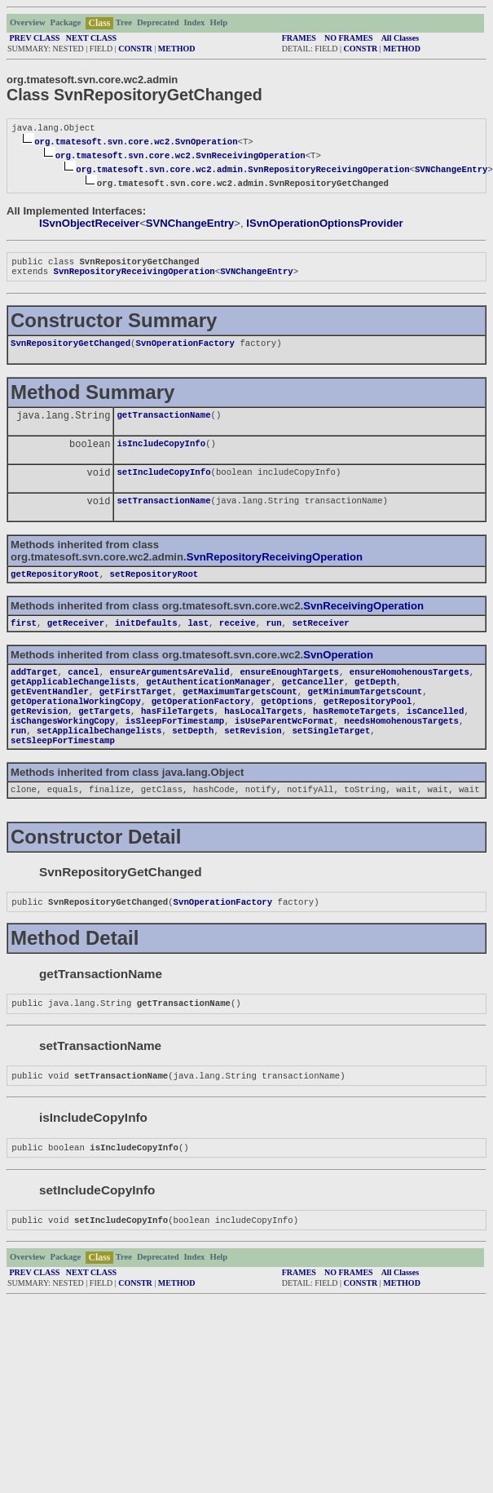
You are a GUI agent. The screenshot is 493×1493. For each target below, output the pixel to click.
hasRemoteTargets (354, 735)
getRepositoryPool (368, 723)
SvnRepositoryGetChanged (70, 349)
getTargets (104, 735)
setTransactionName (163, 513)
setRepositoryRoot (154, 588)
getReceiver (75, 639)
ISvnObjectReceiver (89, 225)
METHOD (177, 48)
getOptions (287, 723)
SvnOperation (338, 671)
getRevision (39, 735)
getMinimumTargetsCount (365, 712)
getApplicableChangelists (73, 701)
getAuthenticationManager (208, 701)
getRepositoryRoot (55, 588)
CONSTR (135, 48)
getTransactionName (163, 422)
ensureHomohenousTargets (409, 689)
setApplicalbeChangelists (99, 758)
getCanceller (313, 701)
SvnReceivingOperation (363, 620)
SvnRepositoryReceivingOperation (133, 275)
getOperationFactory (201, 723)
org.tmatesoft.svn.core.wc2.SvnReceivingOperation (180, 156)
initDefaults (146, 639)
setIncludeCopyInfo (163, 483)
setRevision (252, 758)
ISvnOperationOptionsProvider (324, 225)
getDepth (375, 701)
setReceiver (320, 639)
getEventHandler (50, 712)
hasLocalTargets (263, 735)
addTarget (34, 689)
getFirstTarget (136, 712)
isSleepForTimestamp (174, 746)
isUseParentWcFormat (284, 746)
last (198, 639)
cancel (83, 689)
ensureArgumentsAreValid (170, 689)
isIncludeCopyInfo (161, 453)
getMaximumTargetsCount (240, 712)
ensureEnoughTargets (289, 689)
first (24, 639)
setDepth (192, 758)
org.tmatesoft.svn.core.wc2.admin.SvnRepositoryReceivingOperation (242, 170)
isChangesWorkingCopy (63, 746)
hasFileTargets (177, 735)
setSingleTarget (331, 758)
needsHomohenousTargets (401, 746)
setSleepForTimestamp (63, 769)
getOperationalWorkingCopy (76, 723)
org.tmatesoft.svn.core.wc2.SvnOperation (135, 142)
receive (237, 639)
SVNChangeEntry (451, 170)
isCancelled (435, 735)
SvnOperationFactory (184, 349)
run (273, 639)
